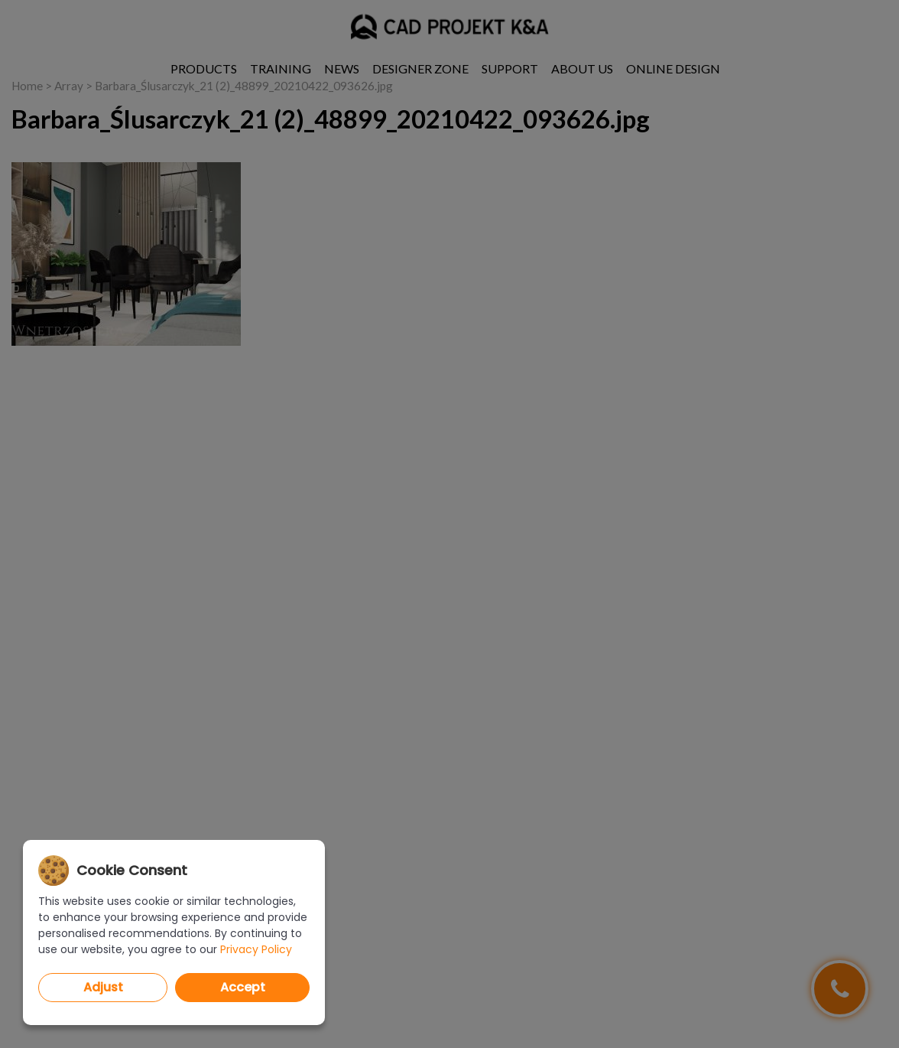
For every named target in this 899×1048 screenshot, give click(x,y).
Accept (242, 987)
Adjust (103, 987)
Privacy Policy (256, 949)
